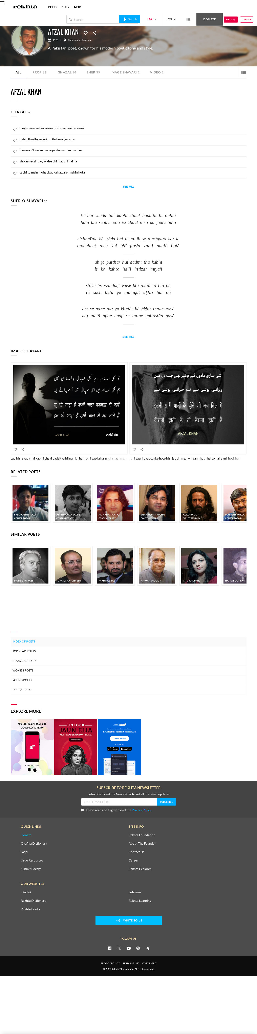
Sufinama (135, 892)
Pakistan (86, 40)
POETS (52, 7)
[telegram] (147, 948)
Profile (40, 72)
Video (157, 72)
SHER (65, 7)
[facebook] (109, 948)
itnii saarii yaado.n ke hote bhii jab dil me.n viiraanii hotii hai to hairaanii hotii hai (184, 458)
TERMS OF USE (131, 963)
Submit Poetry (31, 868)
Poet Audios (22, 689)
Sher (93, 72)
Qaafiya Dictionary (34, 843)
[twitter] (119, 948)
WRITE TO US (128, 920)
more (78, 7)
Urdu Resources (32, 860)
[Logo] (25, 7)
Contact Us (136, 851)
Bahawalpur (74, 40)
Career (133, 860)
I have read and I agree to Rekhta (116, 810)
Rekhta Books (30, 909)
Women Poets (23, 670)
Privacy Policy (141, 810)
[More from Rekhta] (188, 19)
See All (128, 186)
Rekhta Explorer (140, 868)
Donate (209, 19)
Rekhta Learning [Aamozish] (140, 900)
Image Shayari (125, 72)
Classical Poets (24, 660)
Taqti (24, 851)
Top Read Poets (24, 651)
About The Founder (142, 843)
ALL (18, 72)
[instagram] (138, 948)
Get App (230, 19)
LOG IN (171, 19)
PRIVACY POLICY (110, 963)
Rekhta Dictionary (33, 900)
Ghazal (67, 72)
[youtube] (128, 948)
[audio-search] (129, 19)
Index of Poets (24, 641)
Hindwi (26, 892)
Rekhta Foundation (142, 835)
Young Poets (22, 680)
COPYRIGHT (149, 963)
